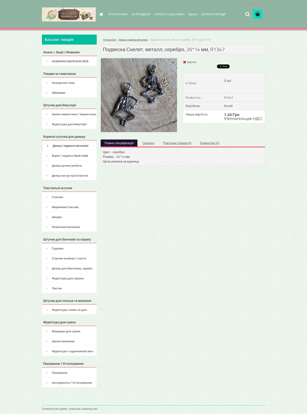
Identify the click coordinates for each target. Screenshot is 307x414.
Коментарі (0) (209, 143)
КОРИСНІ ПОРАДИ (213, 14)
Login (239, 3)
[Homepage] (101, 14)
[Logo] (69, 14)
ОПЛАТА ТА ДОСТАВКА (169, 14)
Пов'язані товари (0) (177, 143)
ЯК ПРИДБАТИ (141, 14)
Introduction (109, 40)
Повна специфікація (119, 143)
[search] (247, 14)
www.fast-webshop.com (83, 409)
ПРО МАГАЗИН (118, 14)
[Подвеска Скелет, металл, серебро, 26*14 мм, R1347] (139, 59)
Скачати (148, 143)
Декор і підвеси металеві (133, 40)
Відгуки (193, 14)
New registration (254, 3)
